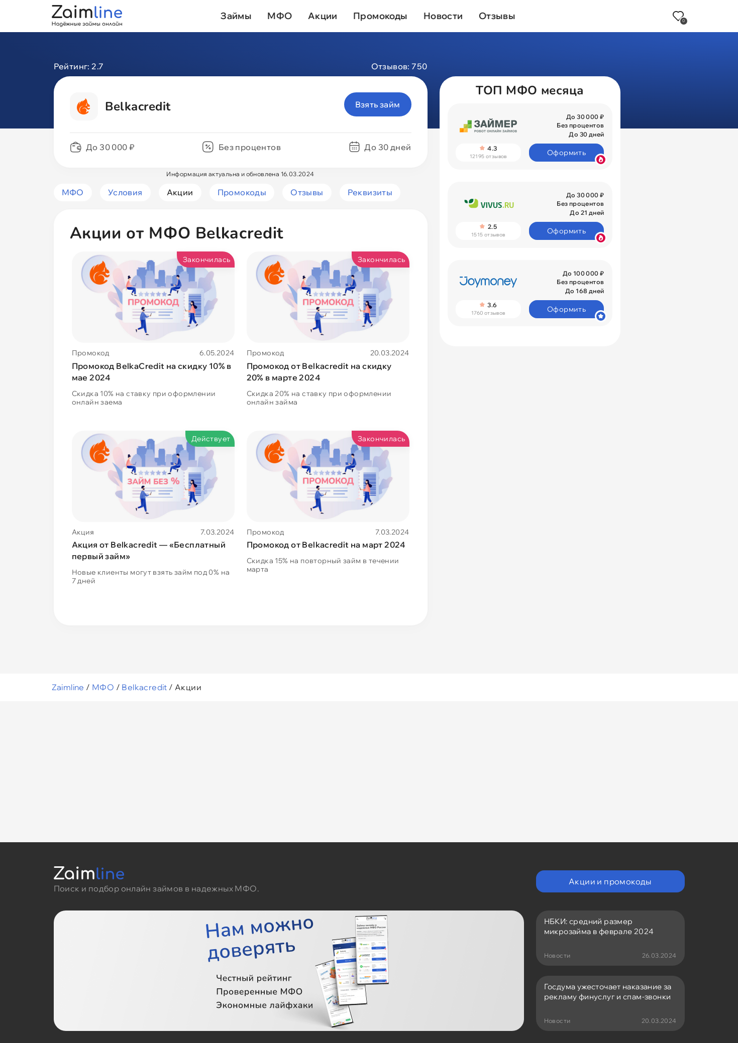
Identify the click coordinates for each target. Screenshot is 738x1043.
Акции (322, 16)
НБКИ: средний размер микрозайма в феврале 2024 (599, 926)
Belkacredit (144, 687)
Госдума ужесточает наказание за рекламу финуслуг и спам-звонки (608, 991)
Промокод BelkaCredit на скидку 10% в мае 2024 (152, 371)
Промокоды (380, 16)
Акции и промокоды (610, 881)
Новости (444, 16)
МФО (279, 16)
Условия (125, 192)
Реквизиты (370, 192)
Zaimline (68, 687)
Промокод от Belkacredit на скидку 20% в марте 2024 (319, 371)
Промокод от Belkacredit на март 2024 (326, 545)
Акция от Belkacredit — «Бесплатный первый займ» (149, 550)
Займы (236, 16)
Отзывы (497, 16)
